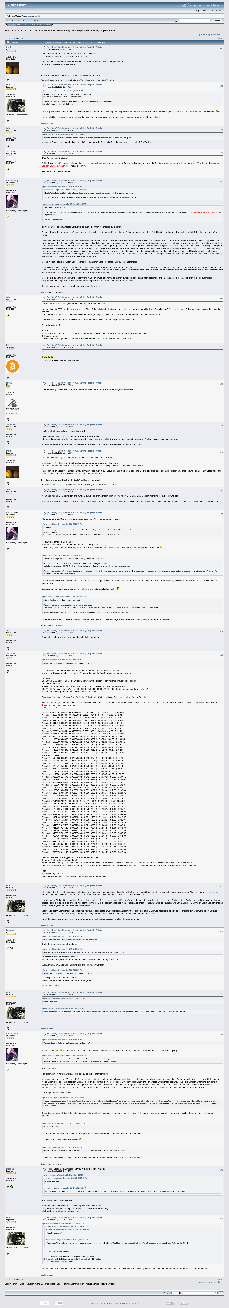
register (37, 16)
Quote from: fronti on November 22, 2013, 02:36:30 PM (62, 555)
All (23, 38)
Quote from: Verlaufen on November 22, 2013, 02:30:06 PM (64, 597)
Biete (59, 30)
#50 (221, 452)
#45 (221, 182)
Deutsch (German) (34, 30)
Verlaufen (11, 151)
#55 (221, 887)
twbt (8, 85)
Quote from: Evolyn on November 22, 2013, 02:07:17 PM (63, 1008)
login (30, 16)
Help (19, 24)
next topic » (218, 35)
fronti (8, 47)
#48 (221, 384)
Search (26, 24)
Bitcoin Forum (11, 30)
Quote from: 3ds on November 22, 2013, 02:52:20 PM (62, 660)
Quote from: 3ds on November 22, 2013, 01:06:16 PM (62, 187)
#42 (221, 86)
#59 (221, 1170)
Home (12, 24)
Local (22, 30)
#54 (221, 655)
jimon (9, 383)
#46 (221, 298)
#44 (221, 153)
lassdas (10, 930)
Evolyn (9, 180)
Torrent (41, 21)
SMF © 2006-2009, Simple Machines (124, 1303)
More (48, 24)
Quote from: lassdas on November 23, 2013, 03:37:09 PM (63, 998)
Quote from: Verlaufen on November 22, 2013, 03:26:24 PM (64, 1055)
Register (41, 24)
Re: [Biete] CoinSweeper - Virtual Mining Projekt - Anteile (74, 47)
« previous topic (205, 35)
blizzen (9, 345)
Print (220, 38)
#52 (221, 514)
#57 (221, 993)
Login (33, 24)
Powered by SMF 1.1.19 (99, 1303)
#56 (221, 931)
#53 (221, 632)
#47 (221, 346)
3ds (8, 128)
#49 (221, 426)
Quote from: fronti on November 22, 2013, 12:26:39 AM (62, 91)
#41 (221, 48)
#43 (221, 129)
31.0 (36, 21)
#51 (221, 491)
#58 (221, 1035)
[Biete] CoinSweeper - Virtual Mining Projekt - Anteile (89, 30)
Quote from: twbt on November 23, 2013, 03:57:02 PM (62, 1175)
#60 (221, 1219)
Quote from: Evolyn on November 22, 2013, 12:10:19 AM (63, 134)
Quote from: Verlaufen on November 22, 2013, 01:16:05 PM (64, 204)
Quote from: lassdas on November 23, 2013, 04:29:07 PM (63, 1224)
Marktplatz (50, 30)
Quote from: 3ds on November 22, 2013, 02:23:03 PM (62, 524)
